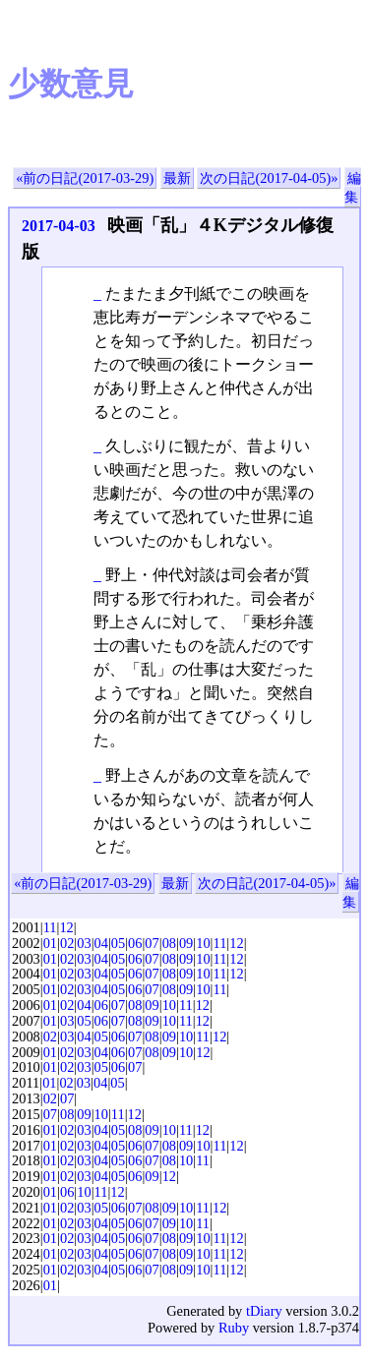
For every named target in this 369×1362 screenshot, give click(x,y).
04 (101, 943)
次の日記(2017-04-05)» (269, 178)
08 (169, 943)
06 (135, 943)
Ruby (233, 1327)
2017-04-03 (58, 225)
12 (66, 927)
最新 (177, 178)
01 (50, 943)
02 (67, 943)
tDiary (264, 1311)
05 (118, 943)
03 (84, 943)
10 (203, 943)
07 (151, 943)
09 (186, 943)
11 (50, 927)
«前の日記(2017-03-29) (85, 178)
